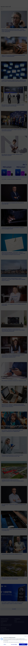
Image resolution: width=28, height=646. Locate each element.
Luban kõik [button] (23, 644)
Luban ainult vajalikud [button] (14, 644)
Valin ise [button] (5, 644)
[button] (25, 636)
